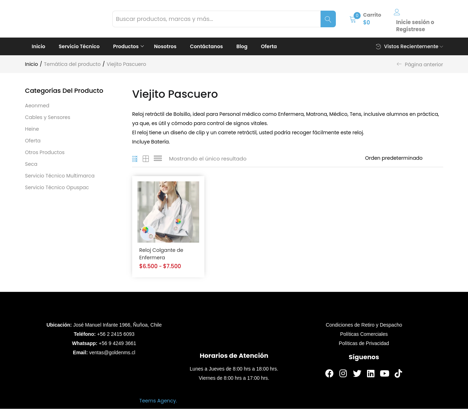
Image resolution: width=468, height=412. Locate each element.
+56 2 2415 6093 (116, 337)
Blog (241, 46)
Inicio (38, 46)
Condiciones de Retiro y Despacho (364, 328)
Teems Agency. (158, 403)
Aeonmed (37, 105)
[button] (365, 19)
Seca (31, 164)
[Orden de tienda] (404, 158)
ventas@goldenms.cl (112, 356)
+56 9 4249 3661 (117, 346)
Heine (32, 128)
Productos (126, 46)
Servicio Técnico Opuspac (57, 187)
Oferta (269, 46)
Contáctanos (206, 46)
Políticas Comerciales (364, 337)
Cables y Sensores (48, 117)
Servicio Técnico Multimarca (60, 175)
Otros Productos (45, 152)
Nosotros (165, 46)
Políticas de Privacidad (364, 346)
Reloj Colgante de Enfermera (162, 254)
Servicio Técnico (79, 46)
